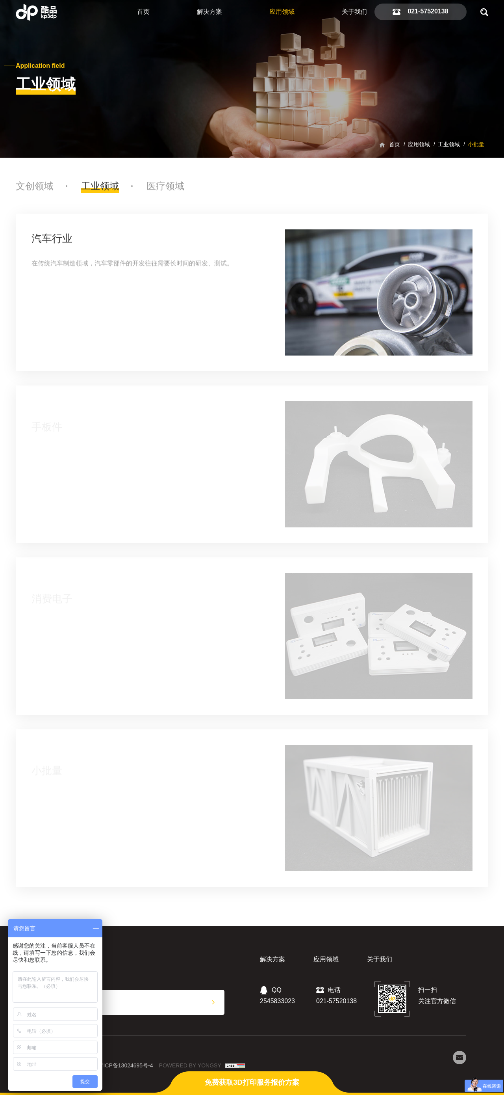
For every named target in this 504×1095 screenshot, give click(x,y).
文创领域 (35, 190)
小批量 (476, 144)
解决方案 (209, 11)
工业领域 (449, 144)
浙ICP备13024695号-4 (125, 1065)
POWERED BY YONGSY (190, 1065)
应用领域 (282, 11)
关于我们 (354, 11)
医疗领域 (165, 190)
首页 (143, 11)
